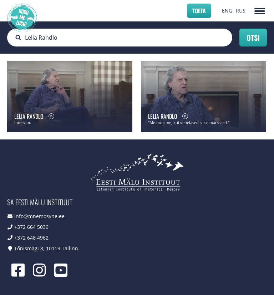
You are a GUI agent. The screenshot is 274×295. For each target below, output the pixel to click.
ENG (227, 10)
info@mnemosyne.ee (39, 216)
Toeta (199, 10)
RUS (240, 10)
